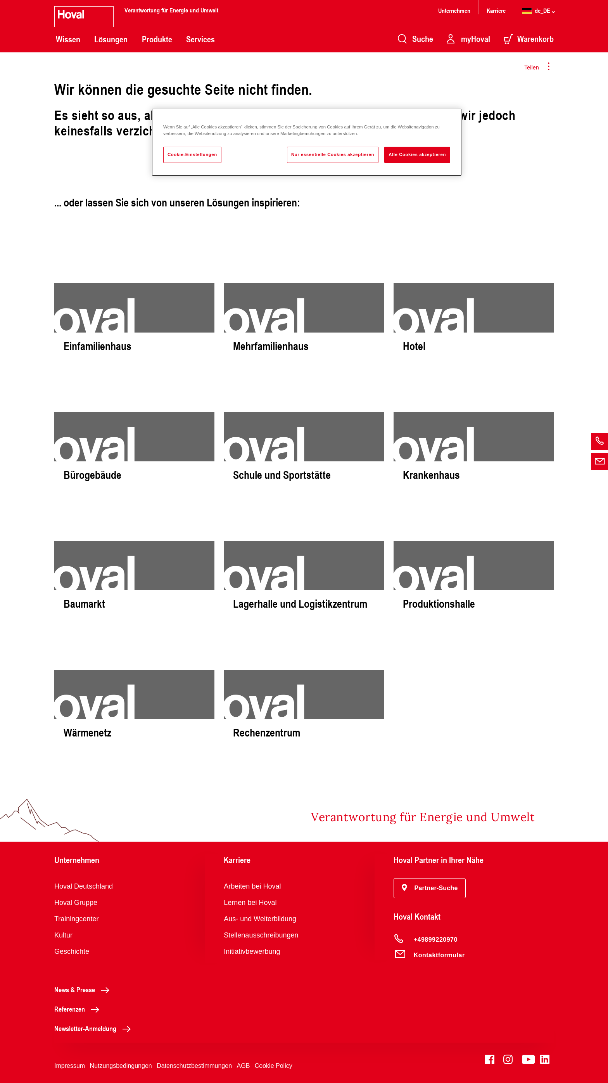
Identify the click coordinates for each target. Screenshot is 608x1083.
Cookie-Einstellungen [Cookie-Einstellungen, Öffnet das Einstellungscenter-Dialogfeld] (192, 154)
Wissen (68, 39)
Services (200, 39)
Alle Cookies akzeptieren (417, 154)
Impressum (69, 1065)
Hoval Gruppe (75, 902)
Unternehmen (454, 10)
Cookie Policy (273, 1065)
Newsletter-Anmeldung (94, 1028)
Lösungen (111, 39)
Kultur (63, 935)
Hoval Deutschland (83, 886)
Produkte (157, 39)
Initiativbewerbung (252, 951)
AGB (243, 1065)
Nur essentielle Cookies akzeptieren (332, 154)
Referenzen (79, 1009)
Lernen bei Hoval (250, 902)
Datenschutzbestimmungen (194, 1065)
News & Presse (84, 989)
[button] (430, 888)
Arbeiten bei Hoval (252, 886)
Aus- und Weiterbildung (260, 919)
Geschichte (71, 951)
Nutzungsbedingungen (121, 1065)
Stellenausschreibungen (261, 935)
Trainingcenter (76, 919)
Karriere (496, 10)
